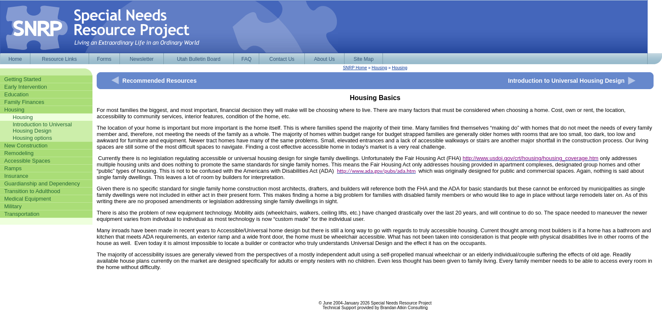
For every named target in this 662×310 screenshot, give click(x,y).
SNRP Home (355, 67)
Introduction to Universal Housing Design (566, 80)
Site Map (363, 59)
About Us (324, 59)
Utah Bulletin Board (198, 59)
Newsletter (142, 59)
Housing (379, 67)
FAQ (246, 59)
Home (15, 59)
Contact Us (281, 59)
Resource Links (59, 59)
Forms (104, 59)
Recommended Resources (159, 80)
